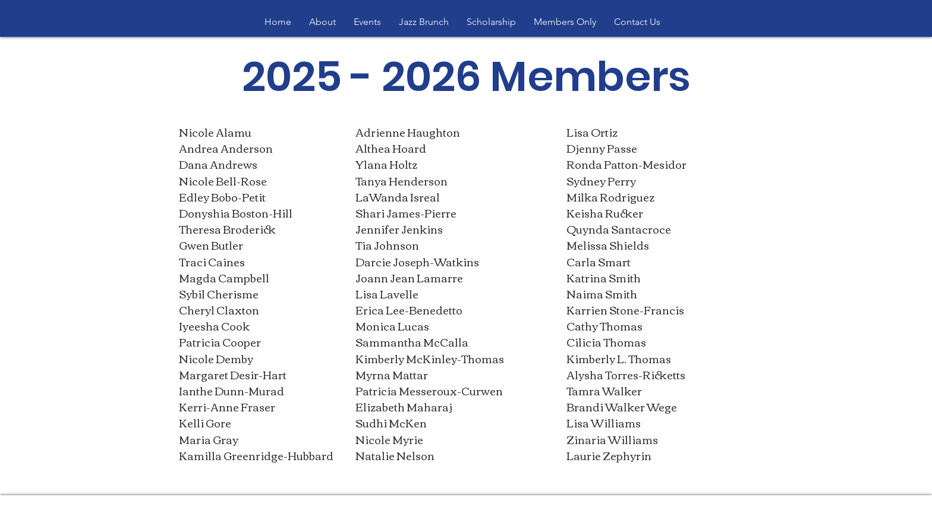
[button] (322, 22)
